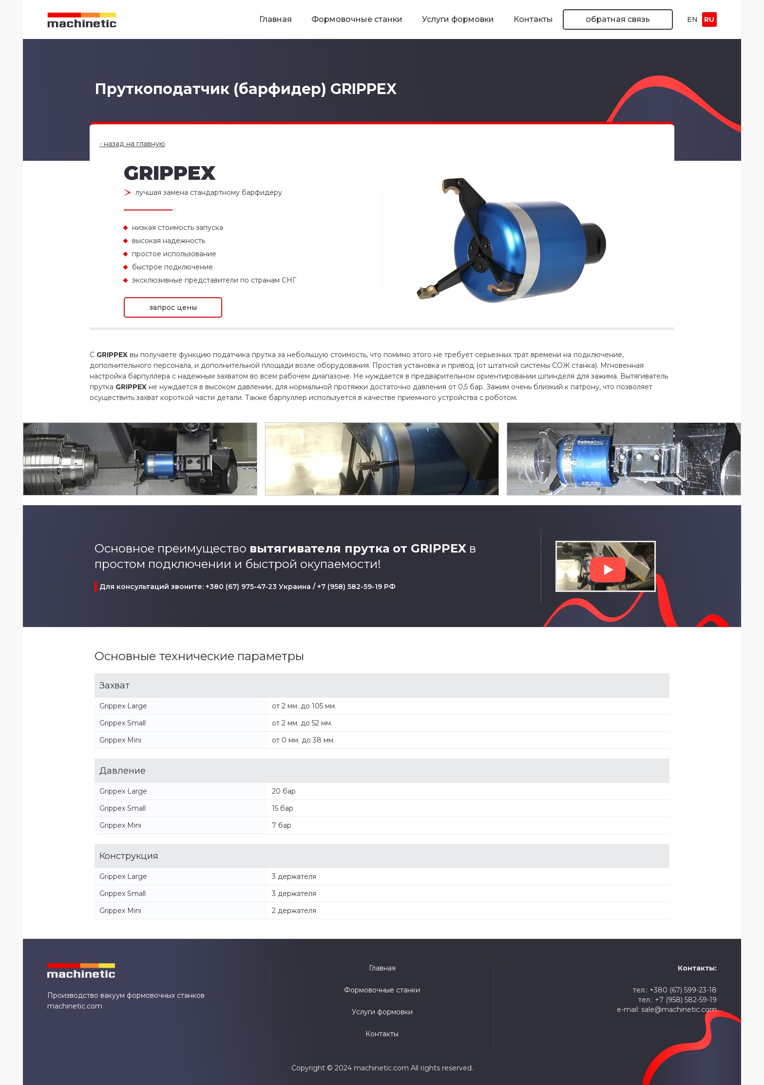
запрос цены (173, 307)
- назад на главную (132, 143)
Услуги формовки (458, 19)
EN (692, 19)
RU (709, 19)
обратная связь (618, 19)
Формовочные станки (356, 19)
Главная (275, 19)
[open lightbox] (140, 459)
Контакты (533, 19)
